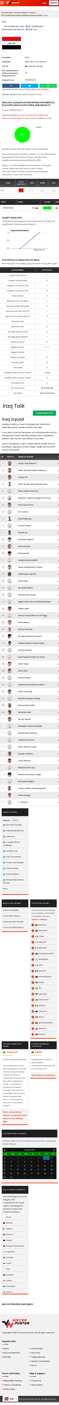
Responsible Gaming (12, 1380)
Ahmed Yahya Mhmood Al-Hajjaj (32, 615)
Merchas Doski (24, 712)
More (5, 888)
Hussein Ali (22, 477)
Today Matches (38, 1357)
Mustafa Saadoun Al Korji (29, 698)
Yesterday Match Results (13, 921)
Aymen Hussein (25, 650)
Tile (36, 988)
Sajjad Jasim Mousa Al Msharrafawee (34, 601)
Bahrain (8, 1292)
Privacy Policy (9, 1389)
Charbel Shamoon (26, 740)
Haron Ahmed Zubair (27, 747)
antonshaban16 (41, 976)
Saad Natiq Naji (24, 518)
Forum (34, 1365)
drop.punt (39, 1011)
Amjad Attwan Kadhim (28, 560)
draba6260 (40, 959)
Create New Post (44, 413)
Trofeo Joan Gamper (13, 862)
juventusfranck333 (43, 953)
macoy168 (39, 930)
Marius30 (39, 971)
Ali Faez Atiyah (24, 719)
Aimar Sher (23, 671)
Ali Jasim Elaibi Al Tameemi (30, 636)
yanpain (38, 1005)
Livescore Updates (11, 910)
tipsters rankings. (40, 919)
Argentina (8, 1251)
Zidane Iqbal (23, 608)
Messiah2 (39, 925)
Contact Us (36, 1380)
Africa (7, 1217)
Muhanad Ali (23, 553)
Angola (7, 1240)
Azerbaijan (9, 1286)
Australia (8, 1275)
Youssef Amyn (24, 525)
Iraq (35, 208)
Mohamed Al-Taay (26, 767)
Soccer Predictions (11, 1352)
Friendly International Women (13, 881)
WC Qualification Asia (13, 26)
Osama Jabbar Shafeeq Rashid (32, 788)
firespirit (38, 1034)
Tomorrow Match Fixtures (13, 927)
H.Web (38, 936)
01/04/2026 (8, 208)
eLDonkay (39, 948)
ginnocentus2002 (42, 1022)
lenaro (38, 1017)
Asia (6, 1269)
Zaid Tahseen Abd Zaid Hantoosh (32, 484)
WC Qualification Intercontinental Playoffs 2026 (21, 15)
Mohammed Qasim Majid (29, 774)
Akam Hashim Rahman (28, 491)
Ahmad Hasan (24, 677)
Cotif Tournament (12, 857)
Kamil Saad (23, 581)
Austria (7, 1280)
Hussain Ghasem (25, 753)
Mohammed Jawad (27, 594)
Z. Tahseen (23, 802)
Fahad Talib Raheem (27, 463)
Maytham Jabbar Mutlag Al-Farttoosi (34, 498)
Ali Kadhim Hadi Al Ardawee (30, 726)
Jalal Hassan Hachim (27, 574)
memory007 (40, 999)
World (32, 12)
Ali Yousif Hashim (25, 588)
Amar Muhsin (24, 622)
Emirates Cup (10, 851)
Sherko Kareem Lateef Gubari (31, 643)
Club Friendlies (10, 868)
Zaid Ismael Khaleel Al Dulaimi (31, 684)
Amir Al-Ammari (47, 393)
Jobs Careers (37, 1385)
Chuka (38, 982)
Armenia (8, 1257)
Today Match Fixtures (11, 916)
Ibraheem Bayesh (26, 539)
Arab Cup (31, 29)
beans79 (39, 1028)
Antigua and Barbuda (13, 1246)
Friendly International (13, 830)
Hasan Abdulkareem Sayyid (30, 567)
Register (53, 3)
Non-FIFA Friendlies (12, 825)
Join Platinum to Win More (43, 1075)
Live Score (35, 1352)
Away (18, 110)
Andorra (8, 1234)
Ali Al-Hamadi (47, 388)
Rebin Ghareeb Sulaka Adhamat (32, 470)
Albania (8, 1223)
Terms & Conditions (12, 1385)
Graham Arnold (34, 66)
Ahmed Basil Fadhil (26, 705)
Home (6, 110)
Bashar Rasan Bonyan (27, 733)
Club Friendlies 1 (11, 874)
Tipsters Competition (40, 1361)
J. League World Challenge (11, 843)
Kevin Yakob (23, 664)
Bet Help (7, 1357)
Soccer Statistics (21, 12)
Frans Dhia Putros (25, 505)
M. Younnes (23, 512)
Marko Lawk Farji (25, 691)
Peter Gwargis (24, 795)
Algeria (7, 1228)
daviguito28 (10, 1052)
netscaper (39, 994)
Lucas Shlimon (24, 760)
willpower (39, 942)
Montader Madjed (26, 781)
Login (44, 3)
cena (37, 965)
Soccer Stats (36, 1348)
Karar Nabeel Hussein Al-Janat (31, 657)
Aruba (7, 1263)
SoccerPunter (7, 12)
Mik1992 (37, 1052)
